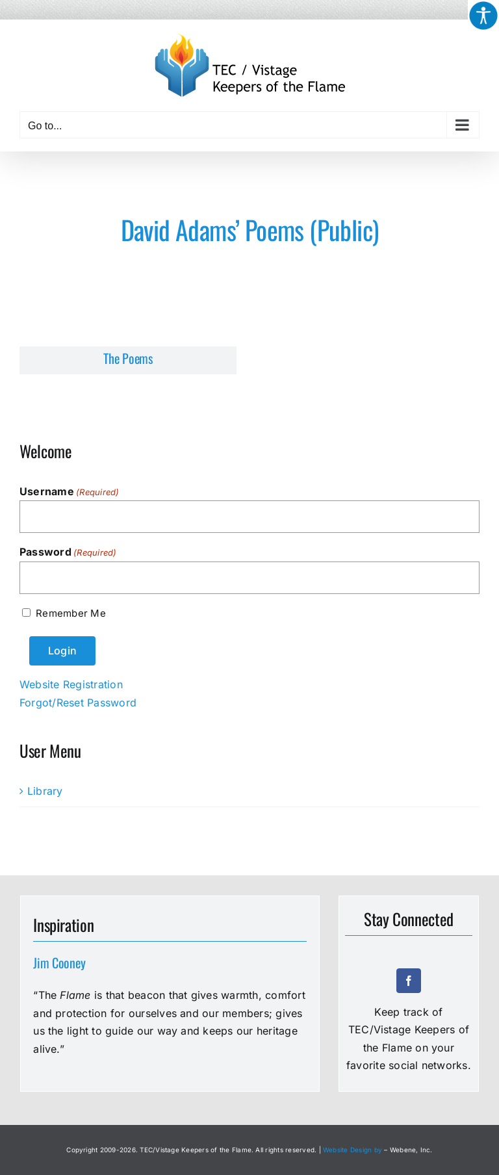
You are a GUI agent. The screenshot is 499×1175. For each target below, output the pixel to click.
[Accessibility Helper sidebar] (483, 15)
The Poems (127, 358)
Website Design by (352, 1150)
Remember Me (70, 613)
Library (45, 790)
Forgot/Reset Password (77, 702)
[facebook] (408, 980)
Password (68, 552)
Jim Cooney (59, 962)
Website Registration (71, 684)
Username (69, 492)
